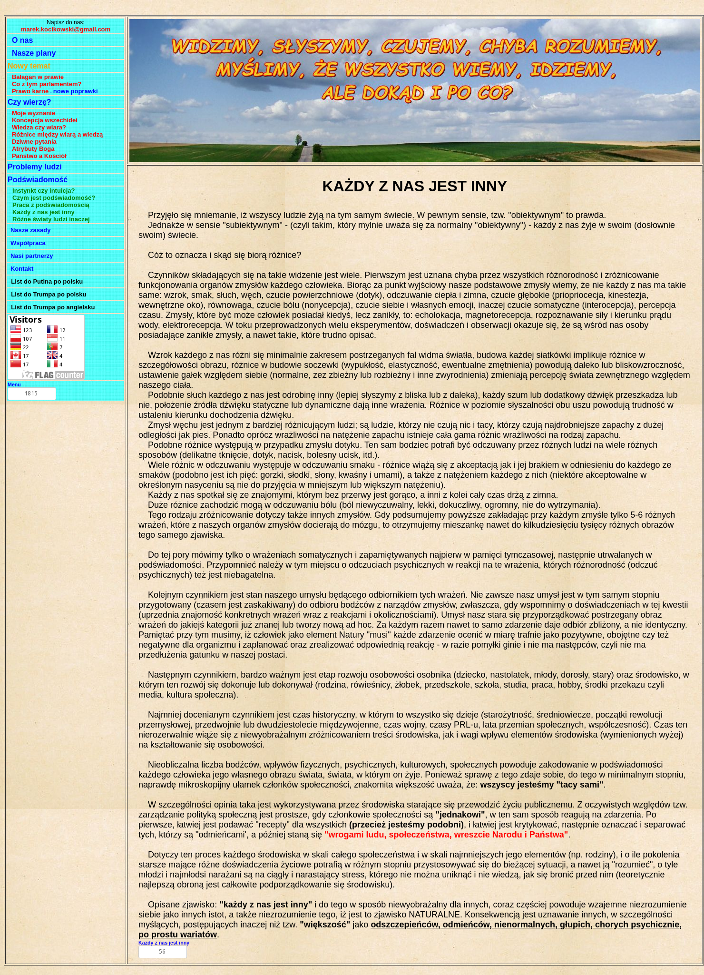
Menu (14, 384)
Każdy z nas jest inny (163, 942)
